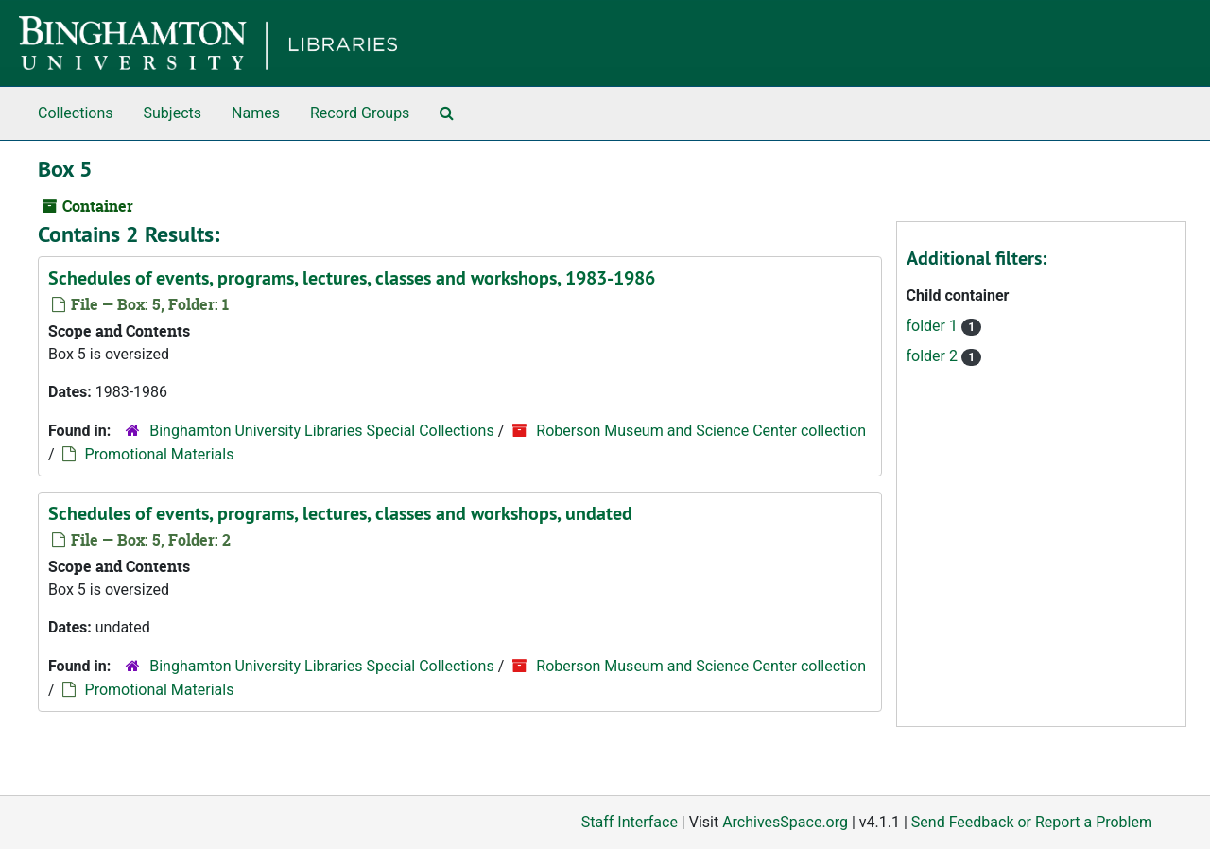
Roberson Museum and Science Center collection (701, 431)
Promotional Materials (159, 454)
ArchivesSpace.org (785, 822)
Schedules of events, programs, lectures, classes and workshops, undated (340, 513)
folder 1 (934, 326)
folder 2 (934, 356)
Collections (75, 113)
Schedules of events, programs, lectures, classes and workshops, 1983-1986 (351, 278)
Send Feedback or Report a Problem (1031, 822)
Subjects (172, 113)
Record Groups (359, 113)
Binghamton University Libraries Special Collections (321, 431)
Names (256, 113)
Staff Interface (629, 822)
